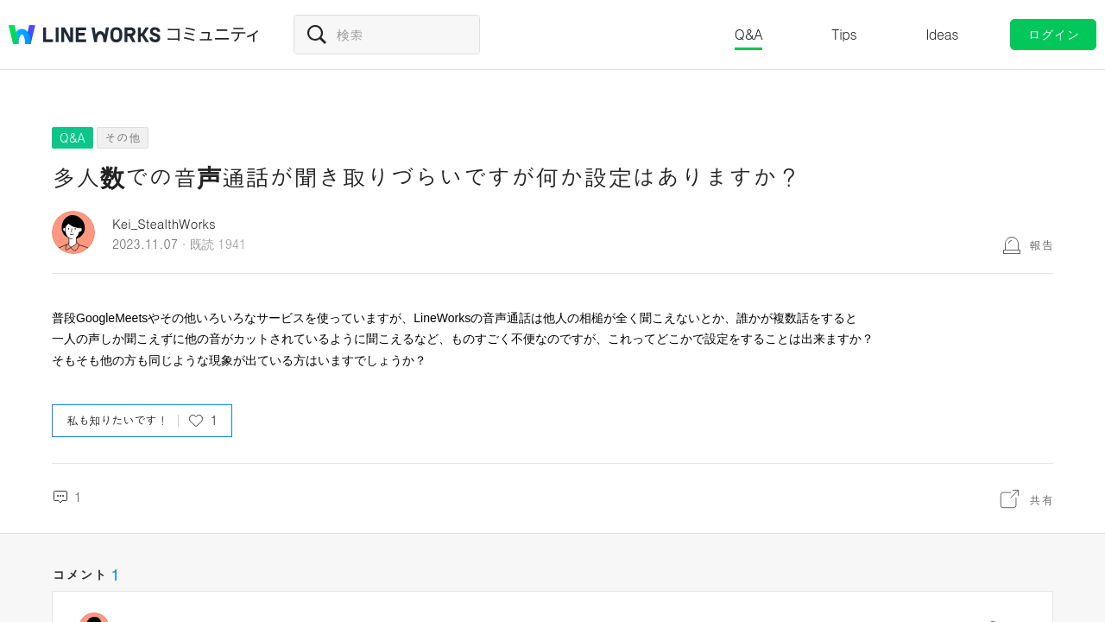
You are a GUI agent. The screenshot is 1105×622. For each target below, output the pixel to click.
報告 (1041, 244)
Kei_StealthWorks (164, 223)
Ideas (941, 34)
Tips (843, 34)
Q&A (749, 34)
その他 (122, 137)
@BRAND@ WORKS (85, 34)
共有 (1041, 499)
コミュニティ (213, 34)
